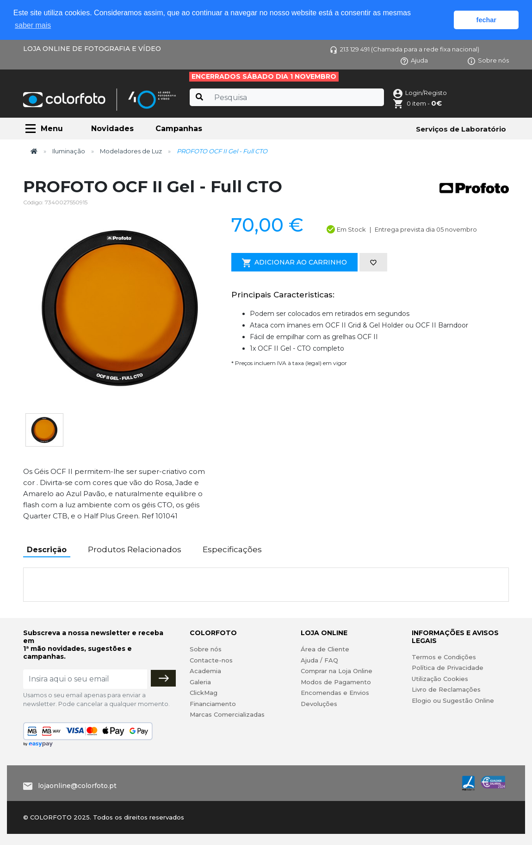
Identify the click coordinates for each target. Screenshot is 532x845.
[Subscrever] (163, 678)
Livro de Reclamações (446, 689)
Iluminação (68, 151)
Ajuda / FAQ (319, 660)
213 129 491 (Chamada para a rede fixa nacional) (404, 49)
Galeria (200, 682)
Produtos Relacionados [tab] (134, 549)
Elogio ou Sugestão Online (453, 700)
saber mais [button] (33, 25)
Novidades (112, 128)
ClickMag (203, 692)
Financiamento (213, 703)
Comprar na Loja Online (336, 671)
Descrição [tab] (47, 549)
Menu (52, 128)
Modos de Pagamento (336, 682)
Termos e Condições (444, 657)
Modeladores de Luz (131, 151)
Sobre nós (488, 60)
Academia (205, 671)
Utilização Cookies (440, 678)
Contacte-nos (211, 660)
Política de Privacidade (447, 667)
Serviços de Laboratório (461, 129)
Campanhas (178, 128)
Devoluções (319, 703)
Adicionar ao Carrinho (294, 262)
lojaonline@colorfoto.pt (77, 786)
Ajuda (414, 60)
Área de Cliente (325, 649)
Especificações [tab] (232, 549)
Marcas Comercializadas (227, 714)
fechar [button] (486, 20)
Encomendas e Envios (335, 692)
